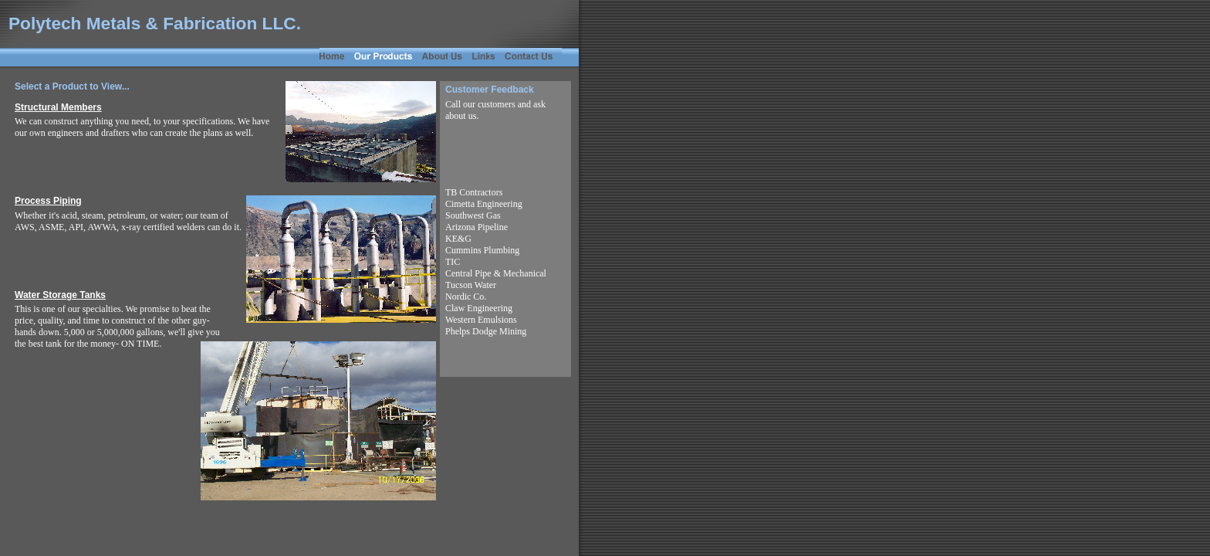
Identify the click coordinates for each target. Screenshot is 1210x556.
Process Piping (48, 200)
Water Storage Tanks (60, 295)
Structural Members (58, 107)
